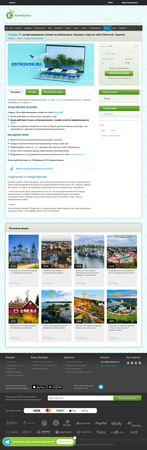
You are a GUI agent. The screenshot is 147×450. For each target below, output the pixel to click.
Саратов (12, 2)
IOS (49, 99)
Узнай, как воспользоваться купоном (34, 168)
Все (6, 28)
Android (59, 99)
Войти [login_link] (110, 2)
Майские (123, 27)
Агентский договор (74, 361)
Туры (77, 27)
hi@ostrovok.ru (77, 154)
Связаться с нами (108, 365)
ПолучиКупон (96, 27)
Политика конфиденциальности (80, 372)
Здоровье (28, 27)
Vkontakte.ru (132, 362)
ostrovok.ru (108, 114)
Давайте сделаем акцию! (43, 361)
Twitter (135, 362)
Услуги (85, 27)
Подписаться (65, 441)
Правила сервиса (14, 372)
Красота (19, 27)
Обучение (59, 27)
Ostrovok (58, 112)
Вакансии (11, 368)
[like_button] (132, 46)
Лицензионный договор (76, 365)
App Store (39, 387)
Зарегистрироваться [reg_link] (130, 2)
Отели (107, 27)
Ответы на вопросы (15, 375)
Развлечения (40, 27)
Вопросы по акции (53, 92)
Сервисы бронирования (111, 135)
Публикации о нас (15, 365)
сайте (13, 122)
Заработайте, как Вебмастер (44, 365)
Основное (15, 92)
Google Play (55, 387)
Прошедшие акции (40, 368)
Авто (50, 27)
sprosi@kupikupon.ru (110, 361)
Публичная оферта (74, 368)
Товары (69, 27)
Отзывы (32, 92)
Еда (12, 27)
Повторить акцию (119, 73)
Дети (114, 27)
